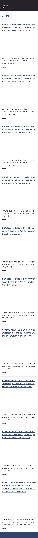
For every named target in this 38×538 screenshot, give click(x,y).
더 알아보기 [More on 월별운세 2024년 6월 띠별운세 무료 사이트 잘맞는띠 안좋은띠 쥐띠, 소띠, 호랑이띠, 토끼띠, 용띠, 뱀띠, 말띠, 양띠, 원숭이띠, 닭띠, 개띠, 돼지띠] (4, 67)
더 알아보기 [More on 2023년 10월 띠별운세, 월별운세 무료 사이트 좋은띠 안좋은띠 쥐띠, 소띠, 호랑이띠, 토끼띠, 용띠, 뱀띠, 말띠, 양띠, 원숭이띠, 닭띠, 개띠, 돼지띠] (4, 474)
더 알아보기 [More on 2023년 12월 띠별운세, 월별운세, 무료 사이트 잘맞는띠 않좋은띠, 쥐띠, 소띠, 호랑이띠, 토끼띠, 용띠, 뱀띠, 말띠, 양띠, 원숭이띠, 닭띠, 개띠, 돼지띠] (4, 372)
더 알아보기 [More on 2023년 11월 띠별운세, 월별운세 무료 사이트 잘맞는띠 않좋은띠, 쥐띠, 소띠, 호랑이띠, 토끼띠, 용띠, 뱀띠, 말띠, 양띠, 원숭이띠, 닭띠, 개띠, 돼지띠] (4, 423)
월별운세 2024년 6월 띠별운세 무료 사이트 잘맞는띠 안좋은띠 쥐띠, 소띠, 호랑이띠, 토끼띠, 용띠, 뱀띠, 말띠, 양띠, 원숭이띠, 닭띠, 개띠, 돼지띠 (18, 27)
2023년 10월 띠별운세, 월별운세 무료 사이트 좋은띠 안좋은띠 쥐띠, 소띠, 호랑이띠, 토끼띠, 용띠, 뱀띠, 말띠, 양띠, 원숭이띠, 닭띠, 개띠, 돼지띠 (18, 435)
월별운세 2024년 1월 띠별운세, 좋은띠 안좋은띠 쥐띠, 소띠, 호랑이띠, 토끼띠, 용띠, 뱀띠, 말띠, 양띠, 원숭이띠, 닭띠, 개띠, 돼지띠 (19, 282)
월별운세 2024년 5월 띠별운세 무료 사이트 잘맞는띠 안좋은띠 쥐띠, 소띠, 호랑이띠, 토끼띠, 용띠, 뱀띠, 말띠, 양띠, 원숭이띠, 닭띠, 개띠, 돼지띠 (18, 78)
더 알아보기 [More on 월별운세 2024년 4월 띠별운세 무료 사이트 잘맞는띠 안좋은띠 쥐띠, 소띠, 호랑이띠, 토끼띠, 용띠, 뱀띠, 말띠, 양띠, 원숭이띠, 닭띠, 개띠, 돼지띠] (4, 168)
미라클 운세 (4, 5)
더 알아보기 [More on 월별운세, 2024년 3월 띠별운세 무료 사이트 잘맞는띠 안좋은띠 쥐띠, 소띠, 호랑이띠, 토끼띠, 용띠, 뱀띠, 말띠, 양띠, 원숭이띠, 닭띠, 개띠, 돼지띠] (4, 219)
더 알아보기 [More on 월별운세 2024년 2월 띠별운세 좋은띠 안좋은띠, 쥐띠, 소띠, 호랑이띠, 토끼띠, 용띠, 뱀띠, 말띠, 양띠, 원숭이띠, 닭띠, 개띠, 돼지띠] (4, 270)
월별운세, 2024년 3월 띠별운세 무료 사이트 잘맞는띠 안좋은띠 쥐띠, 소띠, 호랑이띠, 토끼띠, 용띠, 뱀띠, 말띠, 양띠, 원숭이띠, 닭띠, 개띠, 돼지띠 (19, 180)
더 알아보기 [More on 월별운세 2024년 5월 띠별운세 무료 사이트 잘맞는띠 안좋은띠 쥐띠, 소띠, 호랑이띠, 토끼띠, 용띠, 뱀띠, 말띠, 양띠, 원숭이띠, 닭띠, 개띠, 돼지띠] (4, 118)
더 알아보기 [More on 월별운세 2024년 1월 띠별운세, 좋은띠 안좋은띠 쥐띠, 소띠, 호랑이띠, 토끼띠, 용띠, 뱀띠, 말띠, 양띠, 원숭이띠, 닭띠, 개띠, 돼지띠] (4, 321)
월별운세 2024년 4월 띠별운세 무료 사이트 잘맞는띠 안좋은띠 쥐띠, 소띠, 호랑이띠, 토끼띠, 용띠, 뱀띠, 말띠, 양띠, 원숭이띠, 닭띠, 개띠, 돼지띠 (18, 129)
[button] (1, 10)
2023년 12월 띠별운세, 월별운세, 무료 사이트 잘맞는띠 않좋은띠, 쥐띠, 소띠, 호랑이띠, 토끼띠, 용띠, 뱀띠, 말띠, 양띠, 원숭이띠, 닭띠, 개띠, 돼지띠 (18, 333)
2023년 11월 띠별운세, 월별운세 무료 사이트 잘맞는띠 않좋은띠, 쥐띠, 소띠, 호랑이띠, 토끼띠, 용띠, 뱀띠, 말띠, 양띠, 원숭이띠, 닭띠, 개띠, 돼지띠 (18, 384)
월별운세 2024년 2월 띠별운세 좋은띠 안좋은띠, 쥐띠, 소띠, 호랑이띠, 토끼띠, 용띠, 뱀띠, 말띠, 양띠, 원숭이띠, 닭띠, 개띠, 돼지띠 (19, 231)
